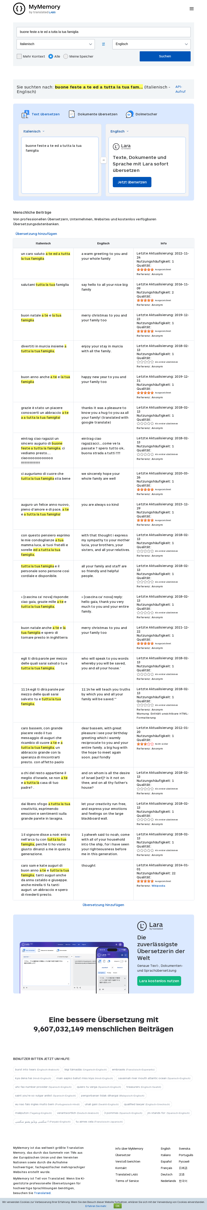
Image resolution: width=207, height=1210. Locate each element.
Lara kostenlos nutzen (159, 981)
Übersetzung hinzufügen (36, 233)
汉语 (182, 1174)
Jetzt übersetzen (132, 182)
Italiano (166, 1155)
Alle (54, 56)
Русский (184, 1161)
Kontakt (121, 1168)
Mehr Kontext (31, 56)
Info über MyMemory (129, 1148)
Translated (126, 1174)
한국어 (183, 1181)
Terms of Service (127, 1181)
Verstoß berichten (127, 1161)
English (165, 1148)
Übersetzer (123, 1155)
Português (186, 1155)
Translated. (42, 1193)
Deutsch (166, 1174)
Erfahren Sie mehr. (96, 1206)
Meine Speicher (78, 56)
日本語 (183, 1168)
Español (166, 1161)
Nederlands (168, 1181)
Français (166, 1168)
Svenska (184, 1148)
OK (118, 1206)
